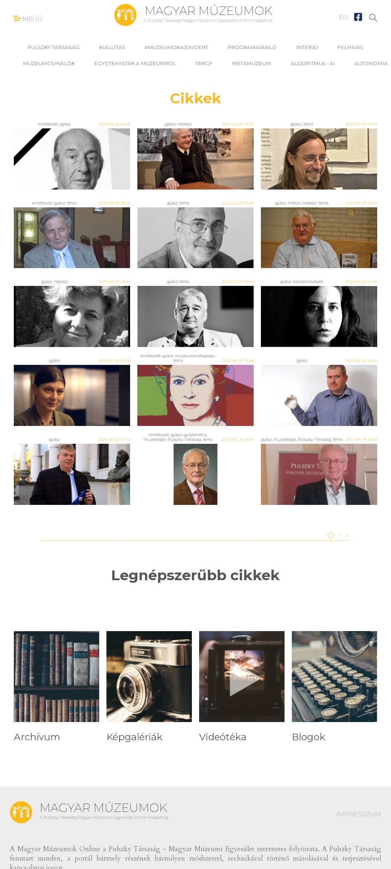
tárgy (204, 63)
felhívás (350, 47)
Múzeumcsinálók (49, 63)
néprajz (184, 124)
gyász (65, 124)
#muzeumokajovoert (176, 47)
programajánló (252, 47)
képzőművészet (308, 281)
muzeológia (155, 439)
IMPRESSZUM (358, 814)
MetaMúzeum (251, 63)
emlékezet (48, 124)
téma (308, 124)
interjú (307, 47)
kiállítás (112, 47)
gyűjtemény (195, 434)
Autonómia (371, 63)
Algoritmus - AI (313, 63)
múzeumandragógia (195, 355)
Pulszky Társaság (54, 47)
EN (343, 17)
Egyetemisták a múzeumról (135, 63)
